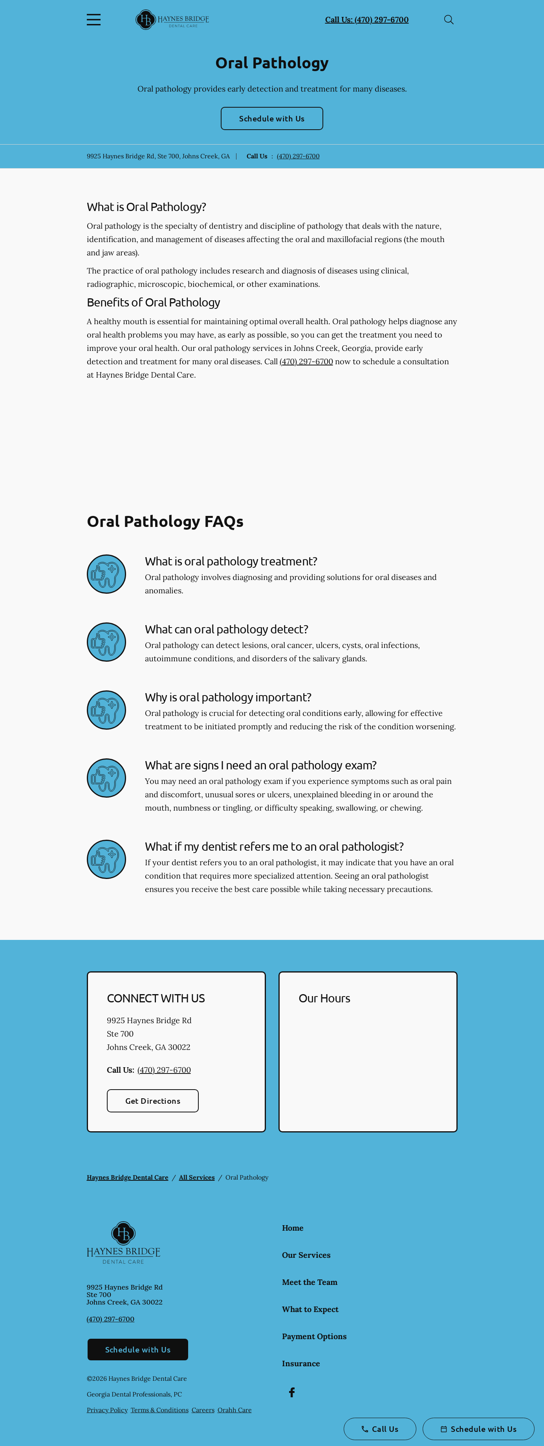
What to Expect (310, 1309)
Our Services (306, 1255)
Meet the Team (309, 1282)
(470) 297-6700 (298, 156)
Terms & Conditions (160, 1410)
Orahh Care (235, 1410)
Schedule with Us (272, 118)
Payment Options (314, 1336)
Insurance (301, 1363)
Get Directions (153, 1101)
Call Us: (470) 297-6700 (367, 19)
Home (293, 1228)
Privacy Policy (107, 1410)
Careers (203, 1410)
